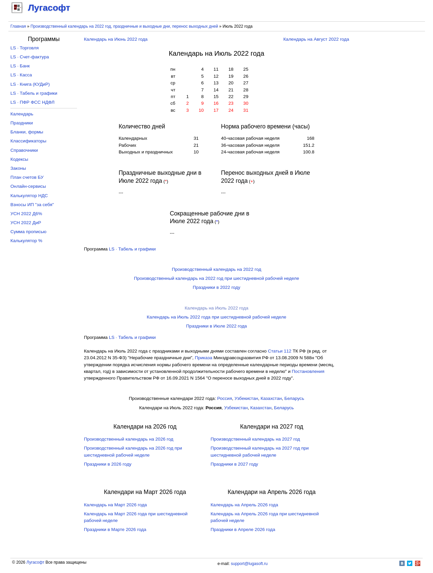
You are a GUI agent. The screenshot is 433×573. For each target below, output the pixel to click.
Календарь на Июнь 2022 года (116, 39)
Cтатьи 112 (280, 351)
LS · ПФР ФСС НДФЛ (32, 102)
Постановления (308, 371)
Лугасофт (35, 562)
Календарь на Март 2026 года (115, 504)
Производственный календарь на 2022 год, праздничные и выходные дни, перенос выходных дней (124, 26)
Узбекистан (246, 398)
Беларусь (294, 398)
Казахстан (271, 398)
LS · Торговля (24, 47)
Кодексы (19, 159)
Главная (18, 26)
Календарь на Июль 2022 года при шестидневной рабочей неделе (216, 317)
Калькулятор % (26, 240)
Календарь (21, 113)
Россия (224, 398)
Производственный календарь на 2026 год (128, 439)
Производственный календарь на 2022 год (216, 269)
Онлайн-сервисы (28, 186)
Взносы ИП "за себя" (32, 204)
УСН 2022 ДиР (25, 222)
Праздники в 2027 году (234, 464)
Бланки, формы (26, 131)
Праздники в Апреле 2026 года (243, 529)
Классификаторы (28, 140)
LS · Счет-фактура (29, 56)
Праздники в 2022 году (216, 287)
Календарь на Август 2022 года (316, 39)
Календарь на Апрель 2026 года (244, 504)
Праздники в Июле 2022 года (216, 326)
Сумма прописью (28, 231)
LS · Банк (20, 65)
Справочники (24, 150)
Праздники (21, 122)
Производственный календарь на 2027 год (255, 439)
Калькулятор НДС (29, 195)
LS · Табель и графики (132, 248)
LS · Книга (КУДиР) (30, 84)
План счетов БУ (26, 177)
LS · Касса (21, 74)
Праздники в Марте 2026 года (115, 529)
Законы (18, 168)
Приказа (203, 357)
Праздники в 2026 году (108, 464)
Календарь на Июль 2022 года (216, 308)
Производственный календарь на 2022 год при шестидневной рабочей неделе (216, 278)
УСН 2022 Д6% (26, 213)
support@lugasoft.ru (249, 563)
